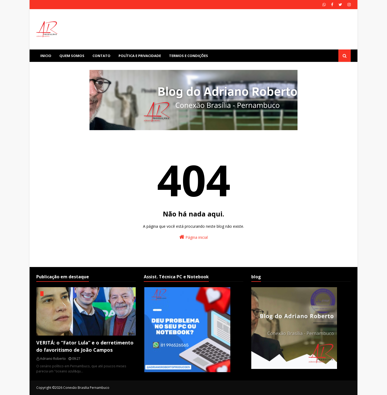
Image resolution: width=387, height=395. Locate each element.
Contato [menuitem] (101, 55)
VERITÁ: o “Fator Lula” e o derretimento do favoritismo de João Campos (85, 346)
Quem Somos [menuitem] (71, 55)
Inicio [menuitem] (45, 55)
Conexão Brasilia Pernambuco (86, 387)
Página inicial (193, 237)
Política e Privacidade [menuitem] (140, 55)
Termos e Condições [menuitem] (188, 55)
